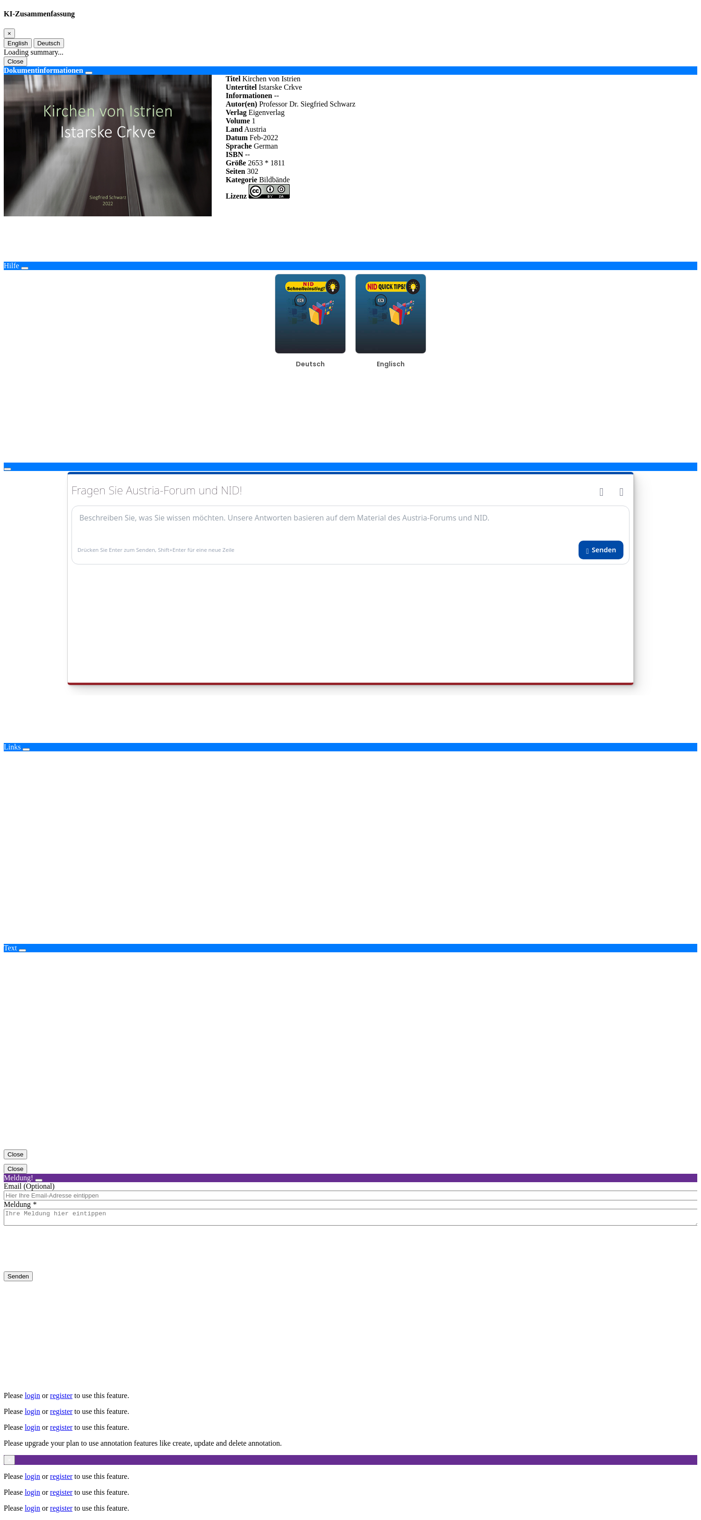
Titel (233, 79)
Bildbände (274, 180)
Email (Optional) (29, 1186)
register (61, 1395)
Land (234, 129)
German (266, 146)
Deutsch (48, 43)
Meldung (17, 1204)
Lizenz (236, 196)
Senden (18, 1279)
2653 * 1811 (266, 163)
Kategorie (242, 180)
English (17, 43)
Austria (255, 129)
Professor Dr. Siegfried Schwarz (307, 104)
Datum (237, 138)
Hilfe (11, 266)
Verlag (236, 112)
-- (276, 96)
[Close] (9, 33)
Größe (236, 163)
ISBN (234, 154)
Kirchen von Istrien (271, 79)
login (32, 1395)
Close (15, 61)
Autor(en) (242, 104)
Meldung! (18, 1178)
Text (10, 948)
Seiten (235, 171)
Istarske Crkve (280, 87)
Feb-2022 (264, 138)
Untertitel (241, 87)
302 (252, 171)
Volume (238, 121)
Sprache (239, 146)
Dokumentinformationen (43, 70)
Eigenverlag (267, 112)
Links (12, 747)
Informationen (249, 96)
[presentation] (75, 1256)
